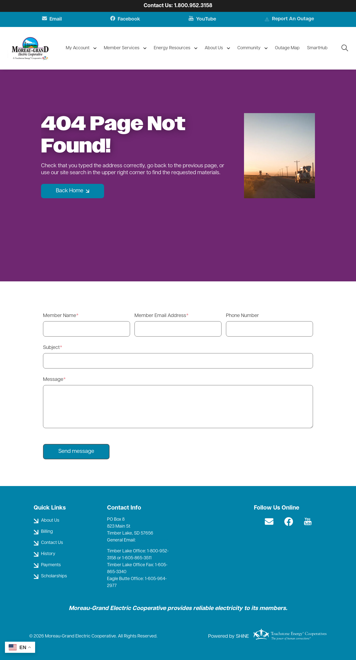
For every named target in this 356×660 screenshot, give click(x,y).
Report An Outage (289, 19)
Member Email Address (160, 315)
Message (53, 379)
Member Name (59, 315)
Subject (51, 347)
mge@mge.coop (153, 540)
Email (51, 19)
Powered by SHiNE (228, 636)
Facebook (124, 19)
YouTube (202, 19)
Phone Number (242, 315)
